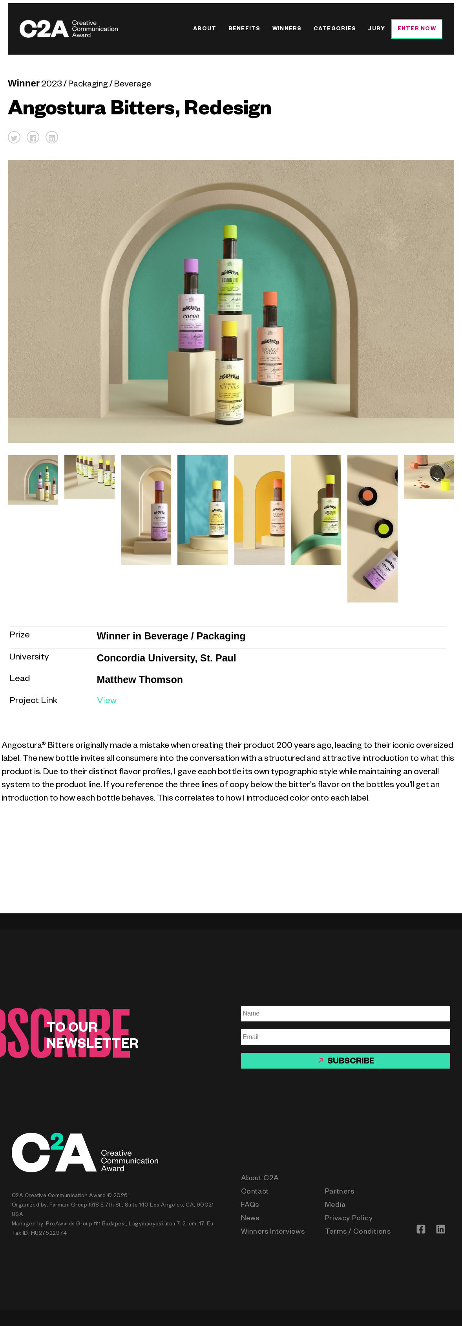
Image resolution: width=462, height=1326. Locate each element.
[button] (14, 137)
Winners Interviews (273, 1232)
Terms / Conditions (358, 1232)
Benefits (244, 30)
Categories (335, 30)
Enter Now (417, 30)
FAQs (250, 1206)
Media (335, 1206)
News (250, 1219)
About (204, 30)
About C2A (260, 1179)
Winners (287, 30)
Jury (376, 30)
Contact (255, 1192)
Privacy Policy (349, 1219)
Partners (339, 1192)
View (107, 702)
